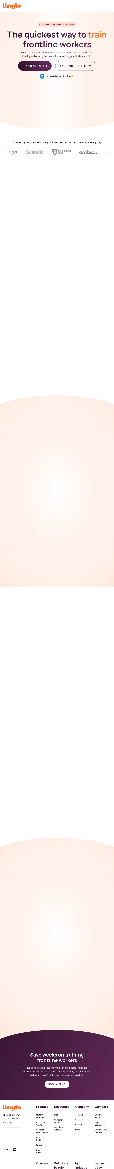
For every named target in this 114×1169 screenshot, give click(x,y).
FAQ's (77, 1121)
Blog (56, 1106)
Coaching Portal (40, 1130)
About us (79, 1106)
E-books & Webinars (58, 1120)
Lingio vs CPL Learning (100, 1115)
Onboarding (100, 1167)
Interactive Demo (41, 1142)
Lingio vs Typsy (98, 1107)
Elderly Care (80, 1167)
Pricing (39, 1136)
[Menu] (109, 6)
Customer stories (58, 1112)
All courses (41, 1163)
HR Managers (60, 1167)
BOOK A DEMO (57, 1075)
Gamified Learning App (42, 1122)
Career (78, 1111)
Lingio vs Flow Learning (101, 1122)
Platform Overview (40, 1107)
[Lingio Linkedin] (14, 1142)
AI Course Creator (40, 1115)
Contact (78, 1116)
